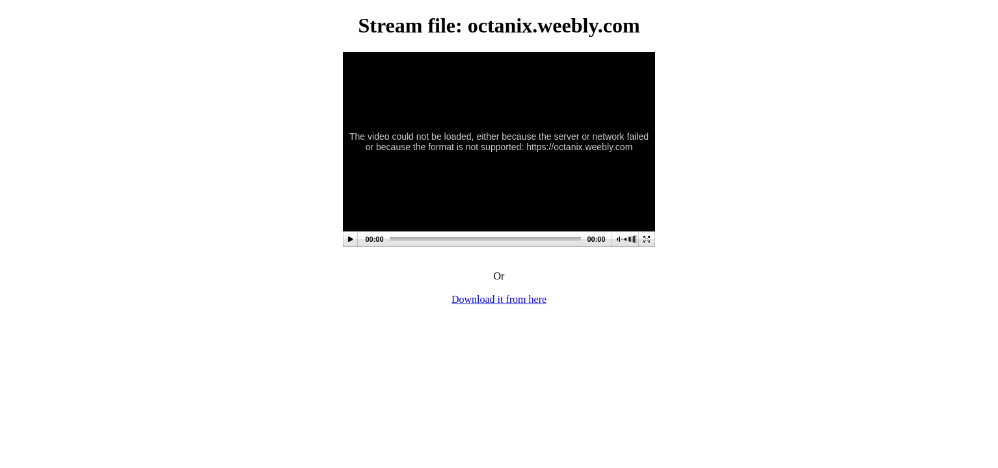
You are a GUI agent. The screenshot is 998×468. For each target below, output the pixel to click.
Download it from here (499, 299)
